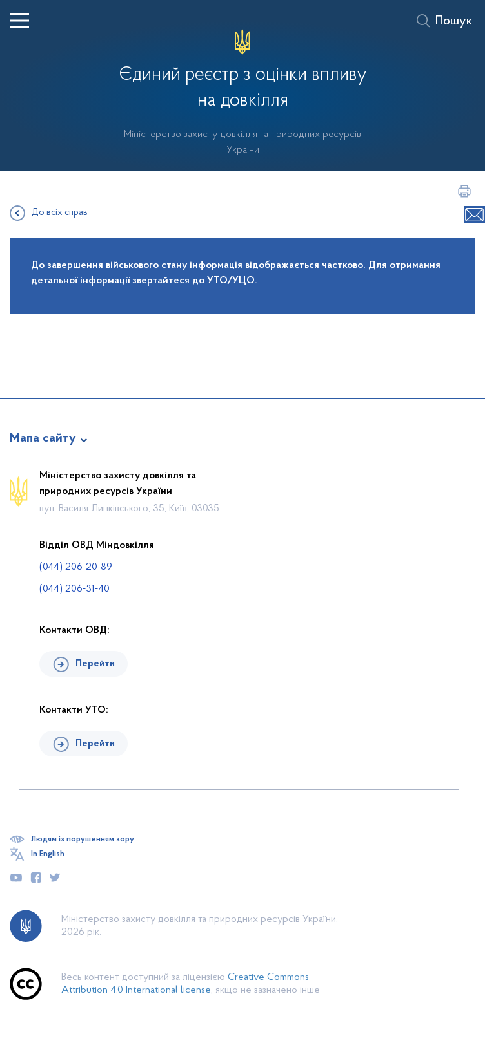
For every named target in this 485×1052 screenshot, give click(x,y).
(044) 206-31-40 (74, 589)
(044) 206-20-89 (75, 567)
